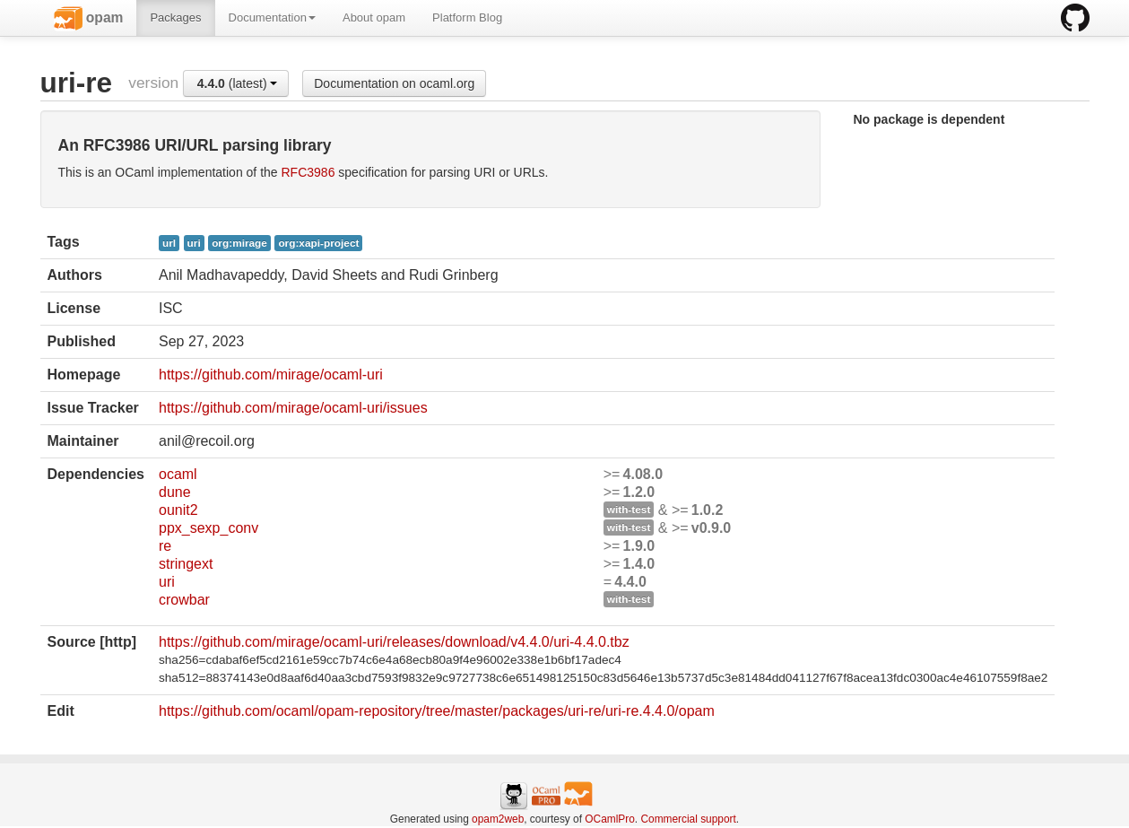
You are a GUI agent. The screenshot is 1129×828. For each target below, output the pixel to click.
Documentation (272, 17)
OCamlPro (610, 819)
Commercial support (687, 819)
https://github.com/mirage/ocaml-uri (271, 374)
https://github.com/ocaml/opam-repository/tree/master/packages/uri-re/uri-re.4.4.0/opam (437, 711)
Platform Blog (467, 17)
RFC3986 (308, 172)
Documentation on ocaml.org (394, 83)
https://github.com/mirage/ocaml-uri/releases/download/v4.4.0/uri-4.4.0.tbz (394, 641)
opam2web (498, 819)
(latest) (237, 83)
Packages (175, 17)
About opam (374, 17)
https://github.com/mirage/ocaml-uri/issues (293, 407)
